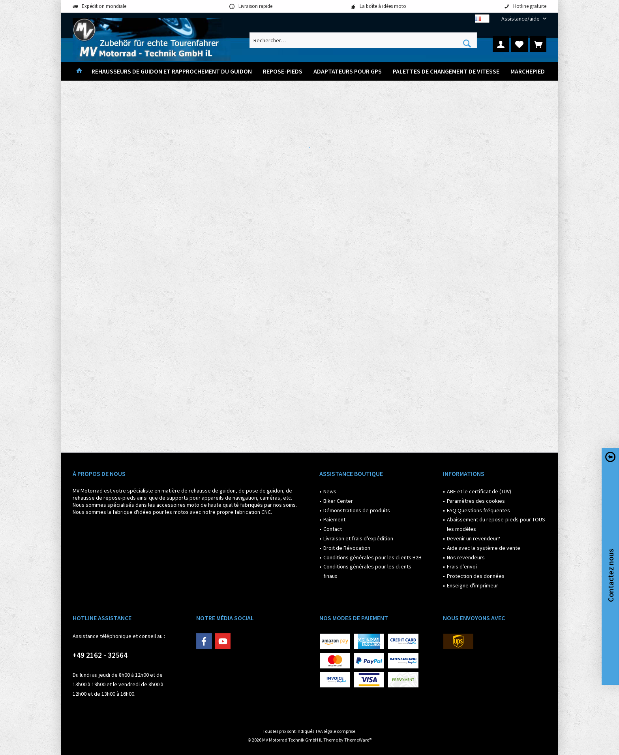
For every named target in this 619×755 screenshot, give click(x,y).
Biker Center (338, 500)
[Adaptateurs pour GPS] (347, 71)
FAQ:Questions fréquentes (478, 510)
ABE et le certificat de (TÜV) (479, 491)
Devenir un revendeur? (473, 538)
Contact (332, 528)
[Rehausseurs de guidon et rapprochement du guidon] (171, 71)
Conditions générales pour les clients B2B (372, 557)
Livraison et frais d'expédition (358, 538)
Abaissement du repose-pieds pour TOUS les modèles (496, 524)
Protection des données (476, 575)
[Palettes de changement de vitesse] (446, 71)
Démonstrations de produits (356, 510)
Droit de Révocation (346, 547)
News (329, 491)
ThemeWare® (357, 740)
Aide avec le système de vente (483, 547)
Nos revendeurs (466, 557)
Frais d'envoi (462, 566)
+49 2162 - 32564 (100, 655)
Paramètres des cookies (476, 500)
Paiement (334, 519)
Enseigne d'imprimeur (472, 585)
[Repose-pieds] (282, 71)
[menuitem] (520, 19)
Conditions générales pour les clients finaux (367, 571)
